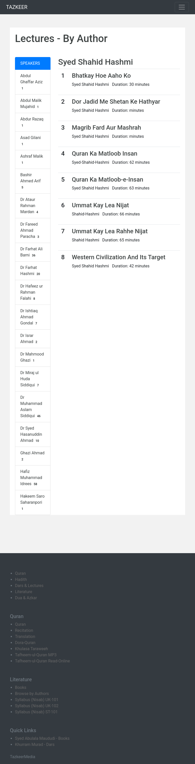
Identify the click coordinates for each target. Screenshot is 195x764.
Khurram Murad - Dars (35, 744)
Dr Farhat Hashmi (30, 270)
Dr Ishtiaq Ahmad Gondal (29, 317)
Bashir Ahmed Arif (30, 181)
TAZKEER (16, 7)
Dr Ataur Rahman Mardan (29, 205)
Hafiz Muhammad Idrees (31, 477)
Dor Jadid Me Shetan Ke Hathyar (116, 101)
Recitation (24, 630)
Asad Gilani (30, 140)
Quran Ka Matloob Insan (104, 153)
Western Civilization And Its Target (119, 257)
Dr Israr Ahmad (29, 338)
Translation (25, 636)
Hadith (21, 579)
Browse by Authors (32, 693)
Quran (20, 573)
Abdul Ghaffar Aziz (31, 82)
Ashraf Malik (31, 159)
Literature (23, 591)
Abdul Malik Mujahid (31, 103)
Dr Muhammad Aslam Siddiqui (31, 406)
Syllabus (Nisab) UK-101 (36, 699)
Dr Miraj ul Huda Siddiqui (30, 379)
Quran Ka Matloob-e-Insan (107, 179)
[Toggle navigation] (182, 7)
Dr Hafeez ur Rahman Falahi (31, 292)
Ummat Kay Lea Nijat (100, 205)
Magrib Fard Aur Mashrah (106, 127)
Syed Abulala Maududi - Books (42, 738)
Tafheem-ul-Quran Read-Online (42, 661)
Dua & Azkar (26, 597)
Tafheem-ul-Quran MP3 (36, 654)
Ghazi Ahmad (32, 456)
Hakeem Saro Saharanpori (32, 502)
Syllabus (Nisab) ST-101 (36, 712)
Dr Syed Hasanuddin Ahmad (31, 434)
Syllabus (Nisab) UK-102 (36, 705)
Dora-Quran (25, 642)
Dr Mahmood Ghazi (32, 357)
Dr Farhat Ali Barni (31, 252)
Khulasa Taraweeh (31, 648)
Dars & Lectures (29, 585)
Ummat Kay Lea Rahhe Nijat (110, 231)
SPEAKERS (30, 63)
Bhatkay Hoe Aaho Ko (101, 75)
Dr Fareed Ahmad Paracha (30, 230)
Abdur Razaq (31, 122)
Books (20, 687)
